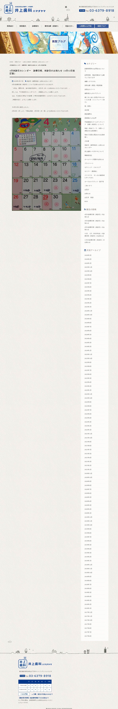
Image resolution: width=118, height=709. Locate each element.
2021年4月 (88, 457)
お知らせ (25, 62)
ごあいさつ (88, 185)
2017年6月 (88, 636)
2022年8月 (88, 406)
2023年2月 (88, 386)
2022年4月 (88, 418)
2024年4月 (88, 338)
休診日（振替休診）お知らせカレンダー (38, 62)
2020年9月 (88, 481)
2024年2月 (88, 346)
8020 (86, 201)
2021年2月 (88, 465)
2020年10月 (88, 477)
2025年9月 (88, 275)
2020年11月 (88, 473)
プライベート (89, 163)
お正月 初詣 (89, 197)
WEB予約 (24, 694)
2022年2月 (88, 426)
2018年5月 (88, 592)
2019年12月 (88, 517)
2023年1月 (88, 390)
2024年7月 (88, 326)
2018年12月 (88, 564)
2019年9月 (88, 529)
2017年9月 (88, 624)
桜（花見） (88, 106)
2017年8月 (88, 628)
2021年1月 (88, 469)
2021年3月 (88, 461)
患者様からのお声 (91, 118)
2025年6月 (88, 287)
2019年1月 (88, 560)
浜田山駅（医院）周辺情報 (93, 85)
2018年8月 (88, 580)
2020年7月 (88, 489)
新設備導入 (88, 114)
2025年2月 (88, 303)
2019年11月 (88, 521)
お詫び (87, 189)
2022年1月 (88, 430)
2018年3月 (88, 600)
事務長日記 (88, 155)
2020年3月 (88, 505)
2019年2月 (88, 556)
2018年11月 (88, 568)
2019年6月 (88, 541)
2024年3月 (88, 342)
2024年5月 (88, 334)
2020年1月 (88, 513)
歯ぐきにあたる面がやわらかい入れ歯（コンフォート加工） (95, 100)
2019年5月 (88, 545)
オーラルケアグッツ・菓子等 (94, 181)
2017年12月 (88, 612)
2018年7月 (88, 584)
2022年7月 (88, 410)
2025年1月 (88, 307)
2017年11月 (88, 616)
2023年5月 (88, 378)
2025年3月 (88, 299)
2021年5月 (88, 453)
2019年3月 (88, 553)
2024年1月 (88, 350)
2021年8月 (88, 445)
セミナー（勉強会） (91, 171)
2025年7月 (88, 283)
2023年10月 (88, 358)
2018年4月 (88, 596)
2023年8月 (88, 366)
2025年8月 (88, 279)
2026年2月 (88, 259)
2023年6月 (88, 374)
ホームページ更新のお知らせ (94, 159)
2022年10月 (88, 398)
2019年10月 (88, 525)
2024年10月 (88, 315)
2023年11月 (88, 354)
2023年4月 (88, 382)
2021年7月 (88, 449)
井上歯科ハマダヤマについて (94, 151)
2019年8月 (88, 533)
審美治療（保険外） (52, 26)
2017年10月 (88, 620)
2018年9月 (88, 576)
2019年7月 (88, 537)
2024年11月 (88, 311)
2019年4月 (88, 549)
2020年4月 (88, 501)
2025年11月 (88, 267)
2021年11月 (88, 433)
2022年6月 (88, 414)
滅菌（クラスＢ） (91, 81)
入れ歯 (87, 141)
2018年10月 (88, 572)
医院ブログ (18, 62)
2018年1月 (88, 608)
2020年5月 (88, 497)
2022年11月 (88, 394)
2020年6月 (88, 493)
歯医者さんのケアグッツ (93, 93)
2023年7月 (88, 370)
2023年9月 (88, 362)
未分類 (87, 110)
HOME (11, 62)
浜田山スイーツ (90, 89)
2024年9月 (88, 318)
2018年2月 (88, 604)
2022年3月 (88, 422)
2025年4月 (88, 295)
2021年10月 (88, 438)
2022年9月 (88, 402)
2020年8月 (88, 485)
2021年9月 (88, 441)
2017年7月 (88, 632)
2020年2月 (88, 509)
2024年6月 (88, 330)
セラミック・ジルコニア (93, 167)
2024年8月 (88, 322)
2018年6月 (88, 588)
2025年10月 (88, 271)
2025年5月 (88, 291)
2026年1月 (88, 263)
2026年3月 (88, 255)
